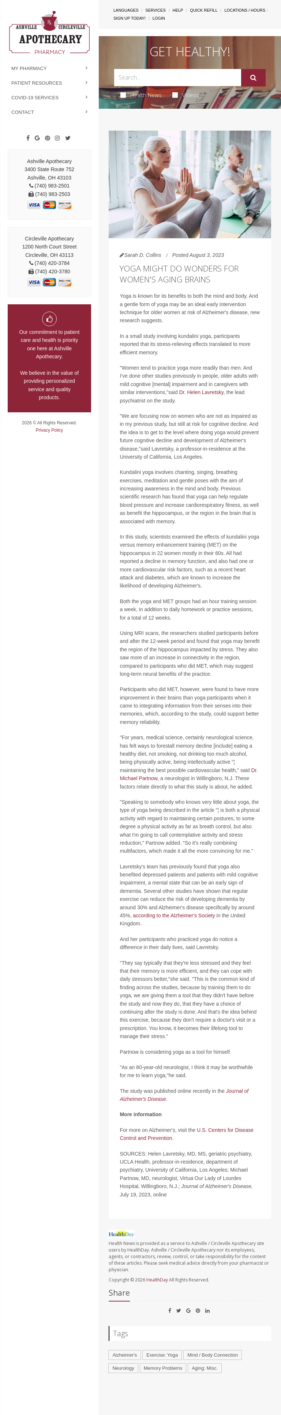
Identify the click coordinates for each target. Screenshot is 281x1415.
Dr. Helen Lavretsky (201, 392)
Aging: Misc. (205, 1368)
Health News (141, 95)
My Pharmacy (29, 68)
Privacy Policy (49, 430)
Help (178, 10)
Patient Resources (36, 83)
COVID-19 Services (35, 97)
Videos (185, 95)
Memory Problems (163, 1368)
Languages (125, 10)
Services (155, 10)
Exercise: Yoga (162, 1355)
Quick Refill (203, 10)
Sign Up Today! (129, 18)
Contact (22, 112)
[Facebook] (28, 138)
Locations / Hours (244, 10)
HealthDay (157, 1280)
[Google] (37, 138)
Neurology (123, 1368)
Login (159, 18)
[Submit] (253, 77)
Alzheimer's (124, 1355)
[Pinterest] (47, 138)
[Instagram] (57, 138)
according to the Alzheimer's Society (174, 915)
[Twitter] (68, 138)
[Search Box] (177, 77)
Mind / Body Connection (212, 1355)
